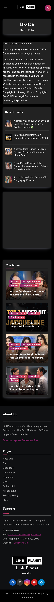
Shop (5, 500)
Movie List (34, 313)
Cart (5, 463)
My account (9, 491)
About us (8, 458)
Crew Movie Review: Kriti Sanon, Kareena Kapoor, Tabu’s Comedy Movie (24, 389)
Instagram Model (31, 281)
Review (14, 285)
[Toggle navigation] (5, 8)
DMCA (6, 481)
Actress (15, 281)
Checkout (8, 468)
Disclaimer (8, 477)
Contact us (9, 472)
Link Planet (27, 568)
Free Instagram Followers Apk (20, 440)
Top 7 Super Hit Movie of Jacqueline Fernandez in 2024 (25, 326)
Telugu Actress (29, 285)
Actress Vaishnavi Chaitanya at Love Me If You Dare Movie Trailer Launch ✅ (26, 294)
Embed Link (9, 486)
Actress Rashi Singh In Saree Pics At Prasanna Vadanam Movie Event (26, 357)
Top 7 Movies (17, 317)
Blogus (41, 593)
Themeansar (26, 597)
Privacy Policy (10, 495)
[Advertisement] (27, 221)
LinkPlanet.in (21, 542)
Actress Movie (18, 313)
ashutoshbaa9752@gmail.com (24, 534)
